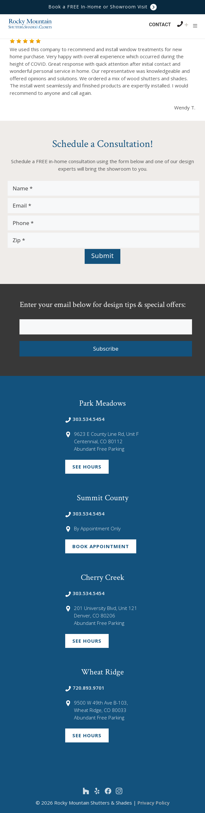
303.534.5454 (84, 419)
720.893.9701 (84, 687)
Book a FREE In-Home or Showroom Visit (102, 7)
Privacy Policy (154, 802)
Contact (160, 25)
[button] (195, 25)
